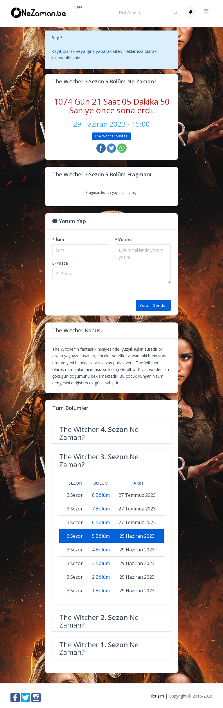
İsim (58, 239)
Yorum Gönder (153, 305)
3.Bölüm (101, 563)
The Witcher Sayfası (111, 136)
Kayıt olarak (63, 51)
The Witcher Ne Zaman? (99, 433)
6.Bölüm (101, 522)
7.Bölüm (101, 509)
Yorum (123, 239)
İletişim (157, 696)
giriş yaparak (99, 51)
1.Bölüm (101, 590)
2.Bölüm (101, 577)
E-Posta (60, 263)
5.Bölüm (101, 536)
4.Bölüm (101, 549)
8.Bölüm (101, 495)
